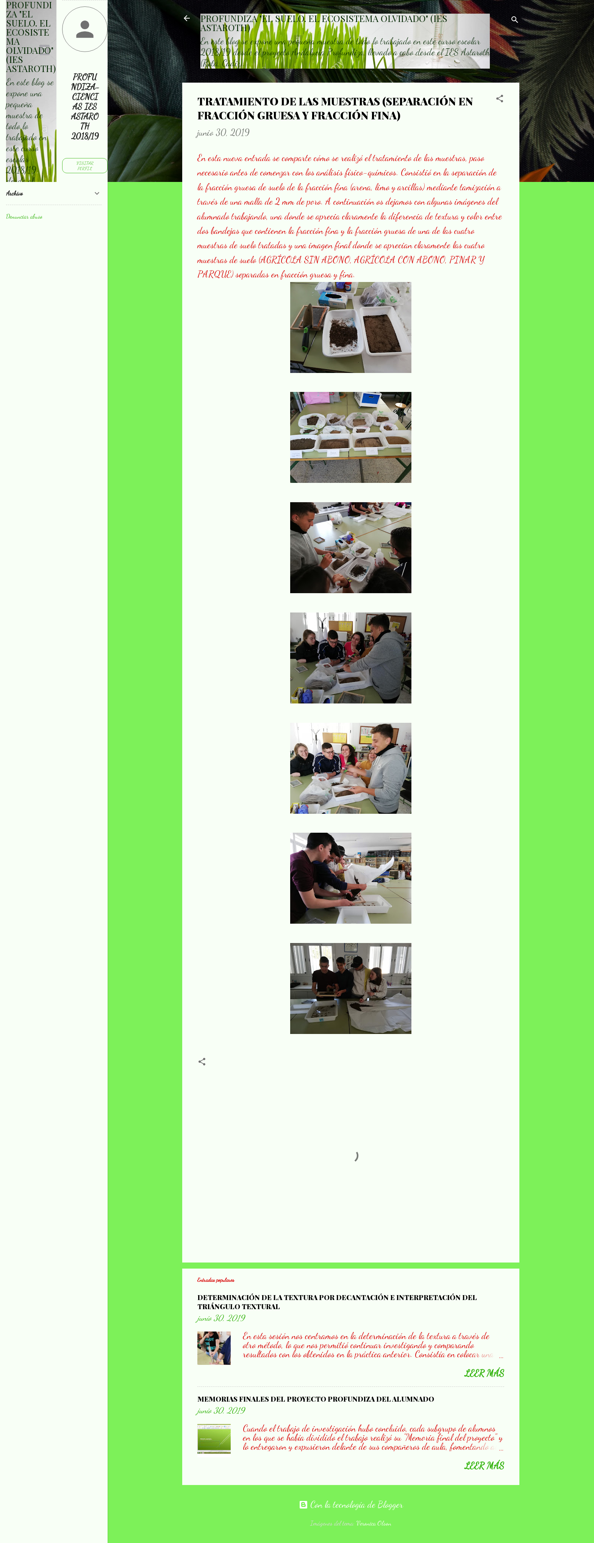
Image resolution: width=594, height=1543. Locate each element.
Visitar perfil (85, 165)
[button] (499, 99)
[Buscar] (514, 20)
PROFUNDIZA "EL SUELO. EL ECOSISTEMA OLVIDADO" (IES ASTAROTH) (323, 22)
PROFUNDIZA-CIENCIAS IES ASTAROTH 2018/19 (85, 106)
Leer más (484, 1373)
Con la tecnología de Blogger (351, 1504)
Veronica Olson (373, 1523)
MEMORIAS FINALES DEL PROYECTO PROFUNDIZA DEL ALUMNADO (315, 1399)
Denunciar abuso (24, 216)
